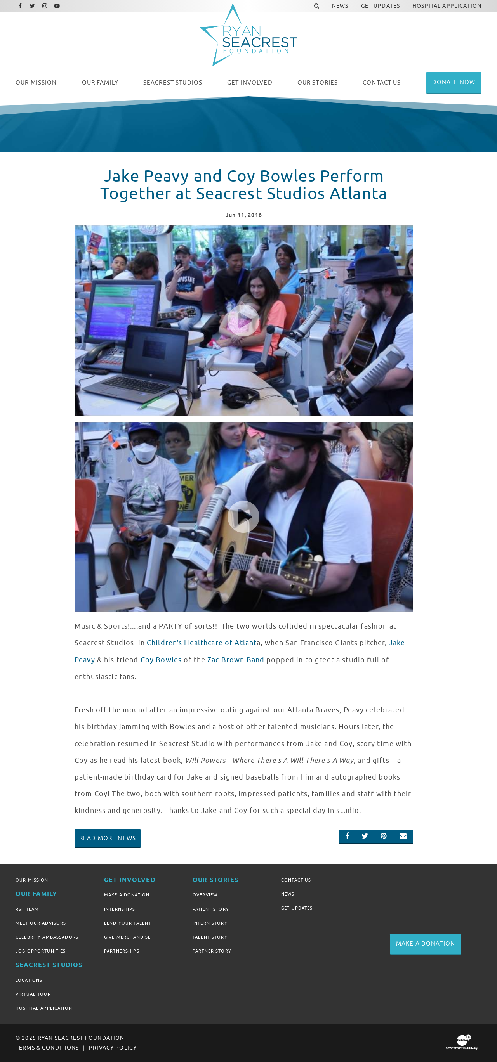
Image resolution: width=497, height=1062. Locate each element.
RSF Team (27, 909)
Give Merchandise (127, 937)
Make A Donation (126, 894)
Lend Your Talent (127, 923)
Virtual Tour (33, 994)
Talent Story (210, 937)
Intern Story (210, 923)
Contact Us (296, 880)
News (288, 894)
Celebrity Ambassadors (47, 937)
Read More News (107, 838)
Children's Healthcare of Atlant (202, 643)
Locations (29, 980)
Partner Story (212, 951)
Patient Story (211, 909)
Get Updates (297, 908)
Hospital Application (44, 1008)
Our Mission (32, 880)
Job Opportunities (41, 951)
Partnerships (121, 951)
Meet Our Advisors (41, 923)
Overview (205, 894)
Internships (120, 909)
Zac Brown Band (235, 660)
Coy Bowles (161, 660)
